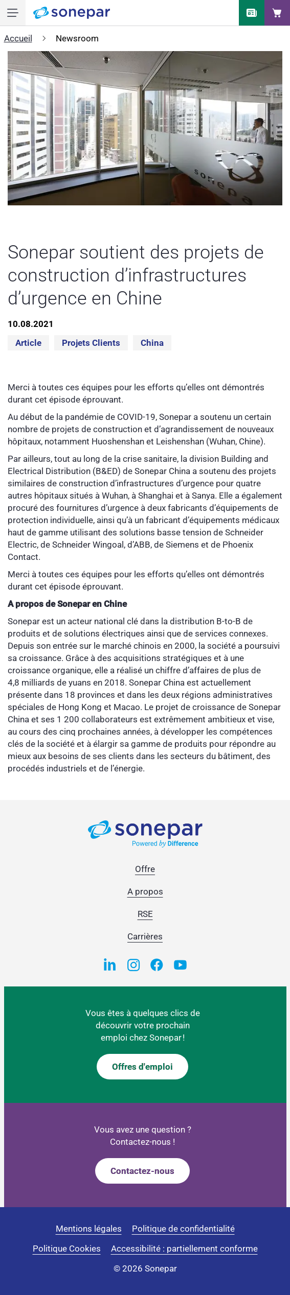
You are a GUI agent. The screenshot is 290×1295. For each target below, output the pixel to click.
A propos (145, 891)
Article (28, 343)
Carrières (145, 936)
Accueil (18, 38)
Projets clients (91, 343)
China (152, 343)
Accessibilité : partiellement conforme (184, 1248)
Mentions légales (89, 1228)
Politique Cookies (67, 1248)
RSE (145, 914)
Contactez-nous (142, 1171)
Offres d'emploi (142, 1067)
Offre (145, 869)
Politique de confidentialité (183, 1228)
